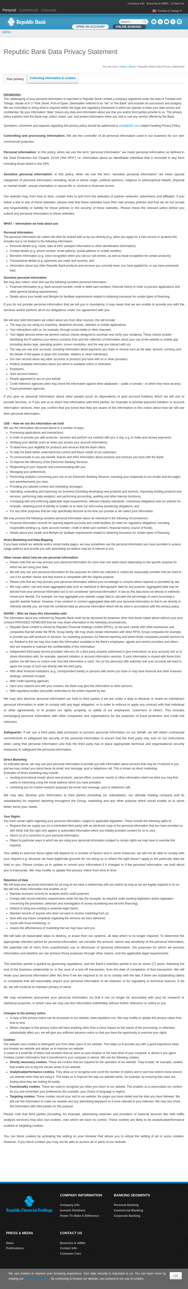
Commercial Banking (128, 1210)
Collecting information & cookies (53, 78)
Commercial (28, 10)
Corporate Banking (127, 1216)
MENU (6, 32)
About (132, 66)
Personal (9, 10)
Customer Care (70, 1253)
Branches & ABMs (158, 3)
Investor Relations (72, 1210)
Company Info (136, 3)
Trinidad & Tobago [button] (170, 10)
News (10, 1243)
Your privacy (15, 79)
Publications (15, 1248)
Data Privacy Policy (36, 1278)
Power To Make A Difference (79, 1216)
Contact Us (177, 3)
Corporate (48, 10)
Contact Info (68, 1248)
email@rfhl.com (129, 125)
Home (123, 66)
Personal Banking (126, 1205)
